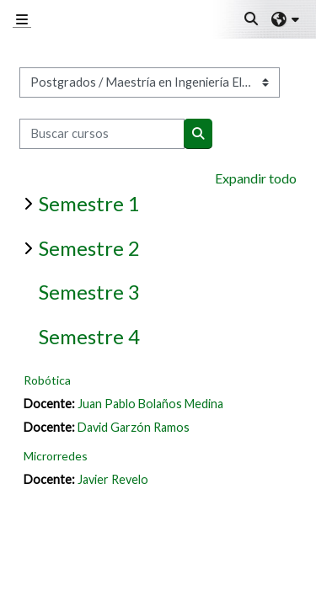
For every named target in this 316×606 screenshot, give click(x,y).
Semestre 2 (89, 248)
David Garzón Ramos (134, 427)
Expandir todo (256, 178)
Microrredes (56, 456)
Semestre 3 (89, 291)
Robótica (47, 380)
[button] (252, 19)
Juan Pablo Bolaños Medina (150, 403)
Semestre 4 (89, 336)
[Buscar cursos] (102, 134)
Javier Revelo (113, 479)
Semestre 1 (89, 203)
